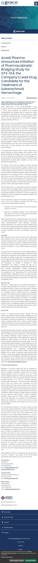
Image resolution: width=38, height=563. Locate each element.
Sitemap (5, 532)
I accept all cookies (30, 560)
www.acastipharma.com (7, 469)
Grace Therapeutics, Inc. (16, 538)
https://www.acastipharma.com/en (17, 361)
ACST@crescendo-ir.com (11, 478)
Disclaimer (20, 545)
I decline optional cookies (17, 560)
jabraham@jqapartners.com (12, 489)
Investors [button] (19, 31)
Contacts (5, 522)
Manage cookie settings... (7, 557)
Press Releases (5, 43)
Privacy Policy (20, 541)
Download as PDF (32, 98)
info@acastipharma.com (11, 467)
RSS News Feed (7, 527)
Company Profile (7, 517)
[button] (36, 3)
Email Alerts (4, 50)
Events (3, 46)
